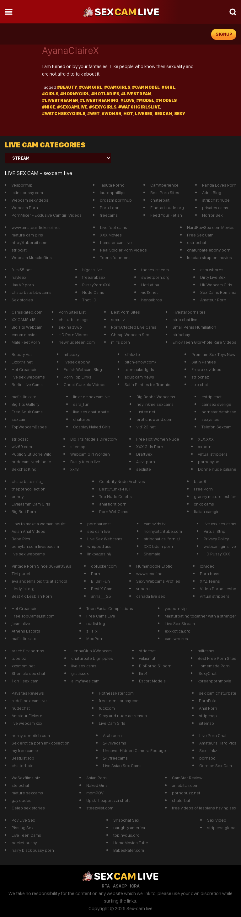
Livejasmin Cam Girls (31, 503)
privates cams (215, 207)
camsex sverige (216, 404)
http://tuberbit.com (29, 242)
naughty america (129, 827)
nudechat (21, 708)
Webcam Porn (25, 207)
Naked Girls (97, 785)
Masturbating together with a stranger (200, 615)
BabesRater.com (128, 850)
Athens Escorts (26, 630)
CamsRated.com (27, 312)
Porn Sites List (72, 312)
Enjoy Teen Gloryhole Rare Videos (204, 342)
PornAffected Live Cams (133, 327)
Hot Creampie (25, 369)
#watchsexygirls (63, 113)
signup (224, 34)
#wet (93, 113)
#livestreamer (60, 100)
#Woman (111, 113)
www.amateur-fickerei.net (36, 227)
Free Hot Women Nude (157, 439)
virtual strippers (213, 454)
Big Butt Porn (24, 511)
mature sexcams (27, 792)
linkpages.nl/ (99, 553)
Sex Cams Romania (218, 292)
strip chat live (185, 319)
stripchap (208, 715)
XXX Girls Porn (149, 446)
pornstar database (218, 411)
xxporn (205, 446)
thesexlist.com (155, 269)
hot (128, 113)
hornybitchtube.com (163, 531)
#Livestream (136, 93)
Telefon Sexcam (216, 426)
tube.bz (19, 658)
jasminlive (21, 623)
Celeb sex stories (28, 807)
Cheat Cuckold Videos (84, 384)
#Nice (48, 106)
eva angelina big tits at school (39, 581)
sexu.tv (118, 319)
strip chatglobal (221, 827)
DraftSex (144, 454)
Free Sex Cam (200, 234)
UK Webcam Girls (216, 284)
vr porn (143, 588)
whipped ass (99, 546)
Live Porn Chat (213, 735)
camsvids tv (154, 523)
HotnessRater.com (116, 693)
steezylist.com (99, 807)
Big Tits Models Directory (93, 439)
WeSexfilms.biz (26, 777)
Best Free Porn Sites (217, 658)
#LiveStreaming (99, 100)
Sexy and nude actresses (123, 715)
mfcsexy (71, 354)
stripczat (20, 439)
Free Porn (203, 488)
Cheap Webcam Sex (130, 334)
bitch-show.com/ (140, 361)
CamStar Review (187, 777)
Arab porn (112, 735)
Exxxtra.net (22, 361)
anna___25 (101, 596)
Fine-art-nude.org (167, 207)
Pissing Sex (23, 827)
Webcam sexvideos (30, 200)
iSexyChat (207, 673)
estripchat (196, 242)
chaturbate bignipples (92, 658)
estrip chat (211, 396)
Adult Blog (211, 192)
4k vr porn (145, 461)
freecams (109, 215)
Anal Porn (208, 708)
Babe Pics (21, 538)
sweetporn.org (155, 277)
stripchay (181, 334)
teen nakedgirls (139, 369)
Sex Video (216, 820)
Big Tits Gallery (25, 404)
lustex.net (146, 411)
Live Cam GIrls (112, 723)
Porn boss (209, 573)
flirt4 (143, 673)
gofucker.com (104, 566)
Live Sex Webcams (104, 538)
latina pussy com (27, 192)
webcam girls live (220, 546)
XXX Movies (111, 234)
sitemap (77, 446)
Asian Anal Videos (28, 531)
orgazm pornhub (116, 200)
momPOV (95, 792)
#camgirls (117, 87)
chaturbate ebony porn (209, 249)
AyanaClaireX (70, 50)
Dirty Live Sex (213, 277)
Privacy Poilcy (216, 538)
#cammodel (146, 87)
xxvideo (207, 566)
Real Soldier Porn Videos (123, 249)
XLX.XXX (206, 439)
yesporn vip (176, 608)
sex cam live (98, 531)
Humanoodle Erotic (154, 566)
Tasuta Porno (112, 185)
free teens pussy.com (119, 700)
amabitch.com (185, 785)
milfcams (206, 650)
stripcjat (19, 249)
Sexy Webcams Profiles (158, 581)
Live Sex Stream (180, 623)
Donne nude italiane (217, 469)
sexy (179, 113)
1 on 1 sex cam (25, 680)
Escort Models (152, 680)
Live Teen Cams (26, 835)
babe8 (200, 481)
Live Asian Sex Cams (122, 765)
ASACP (120, 885)
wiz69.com (22, 446)
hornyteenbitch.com (31, 735)
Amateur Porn (213, 299)
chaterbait (159, 200)
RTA (106, 885)
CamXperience (164, 185)
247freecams (115, 758)
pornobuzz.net (186, 792)
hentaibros (151, 299)
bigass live (92, 269)
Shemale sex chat (28, 673)
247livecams (114, 742)
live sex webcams (28, 376)
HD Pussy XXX (217, 553)
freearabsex (93, 277)
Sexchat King (24, 469)
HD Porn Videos (73, 334)
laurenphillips (113, 192)
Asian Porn (96, 777)
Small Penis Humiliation (194, 327)
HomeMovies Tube (130, 842)
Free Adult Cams (27, 411)
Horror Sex (212, 215)
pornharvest (99, 523)
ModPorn (95, 638)
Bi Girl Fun (100, 581)
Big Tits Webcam (27, 327)
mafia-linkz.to (24, 396)
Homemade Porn (214, 665)
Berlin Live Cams (27, 384)
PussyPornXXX (96, 284)
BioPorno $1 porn (155, 665)
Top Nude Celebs (115, 496)
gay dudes (21, 800)
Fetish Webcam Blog (83, 369)
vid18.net (149, 292)
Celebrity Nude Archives (122, 481)
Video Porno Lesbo (218, 588)
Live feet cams (113, 227)
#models (166, 100)
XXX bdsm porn (158, 546)
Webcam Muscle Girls (32, 257)
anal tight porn (112, 503)
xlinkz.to (132, 354)
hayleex (19, 277)
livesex (144, 113)
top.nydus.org (126, 835)
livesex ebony (77, 361)
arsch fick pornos (28, 650)
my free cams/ (25, 750)
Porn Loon (110, 207)
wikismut (147, 658)
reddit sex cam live (29, 700)
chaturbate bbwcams (31, 292)
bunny (18, 496)
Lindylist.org (23, 588)
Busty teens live (85, 461)
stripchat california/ (162, 538)
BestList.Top (23, 758)
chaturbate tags (73, 319)
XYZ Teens (210, 581)
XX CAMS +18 (23, 319)
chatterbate (23, 765)
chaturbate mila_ (27, 481)
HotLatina (150, 284)
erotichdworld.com (154, 419)
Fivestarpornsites (189, 312)
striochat (147, 650)
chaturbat (181, 800)
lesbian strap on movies (209, 257)
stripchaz (200, 376)
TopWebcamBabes (29, 426)
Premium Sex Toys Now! (213, 354)
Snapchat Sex (126, 820)
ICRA (135, 885)
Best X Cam (101, 588)
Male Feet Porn (26, 342)
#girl (168, 87)
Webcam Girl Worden (90, 454)
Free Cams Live (100, 615)
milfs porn (120, 342)
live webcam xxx (27, 723)
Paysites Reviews (28, 693)
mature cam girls (27, 234)
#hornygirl (74, 93)
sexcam (163, 113)
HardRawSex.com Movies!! (211, 227)
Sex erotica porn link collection (41, 742)
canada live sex (150, 596)
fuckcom (107, 708)
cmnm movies (25, 334)
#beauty (67, 87)
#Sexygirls (102, 106)
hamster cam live (116, 242)
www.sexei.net (150, 573)
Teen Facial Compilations (109, 608)
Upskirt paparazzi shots (108, 800)
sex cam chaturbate (217, 693)
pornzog (207, 758)
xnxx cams (204, 503)
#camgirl (90, 87)
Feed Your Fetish (166, 215)
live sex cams (83, 665)
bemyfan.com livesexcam (35, 546)
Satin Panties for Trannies (149, 384)
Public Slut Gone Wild (31, 454)
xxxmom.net (23, 665)
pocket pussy (24, 842)
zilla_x (92, 630)
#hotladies (105, 93)
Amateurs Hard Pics (217, 742)
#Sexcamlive (72, 106)
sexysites (210, 419)
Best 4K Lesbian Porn (32, 596)
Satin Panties (203, 361)
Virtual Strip (214, 531)
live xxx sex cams (220, 523)
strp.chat (199, 384)
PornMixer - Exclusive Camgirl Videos (47, 215)
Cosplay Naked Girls (91, 426)
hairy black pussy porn (33, 850)
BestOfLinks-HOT (115, 488)
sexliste (143, 469)
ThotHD (89, 299)
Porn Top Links (77, 376)
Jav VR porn (23, 284)
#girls (50, 93)
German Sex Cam (215, 765)
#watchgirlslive (139, 106)
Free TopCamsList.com (33, 615)
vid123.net (146, 426)
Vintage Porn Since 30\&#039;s (41, 566)
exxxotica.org (177, 630)
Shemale (152, 553)
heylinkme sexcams (155, 404)
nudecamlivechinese (31, 461)
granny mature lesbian (215, 496)
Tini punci (21, 573)
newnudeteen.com (77, 342)
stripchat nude (216, 200)
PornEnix (207, 700)
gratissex (80, 673)
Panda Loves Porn (219, 185)
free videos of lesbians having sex (204, 807)
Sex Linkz (208, 750)
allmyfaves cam (85, 680)
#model (145, 100)
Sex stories (22, 299)
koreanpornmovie (214, 680)
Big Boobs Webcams (156, 396)
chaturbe (81, 419)
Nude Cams (93, 292)
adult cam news (139, 376)
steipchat (20, 785)
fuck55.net (22, 269)
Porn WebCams (113, 511)
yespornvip (22, 185)
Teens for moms (115, 257)
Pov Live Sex (23, 820)
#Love (127, 100)
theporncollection (29, 488)
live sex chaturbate (91, 411)
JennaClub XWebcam (91, 650)
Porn (95, 573)
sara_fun (81, 404)
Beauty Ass (22, 354)
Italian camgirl (207, 511)
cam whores (211, 269)
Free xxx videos (206, 369)
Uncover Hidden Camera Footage (134, 750)
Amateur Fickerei (27, 715)
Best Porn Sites (164, 192)
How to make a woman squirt (39, 523)
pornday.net (209, 461)
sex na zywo (70, 327)
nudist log (95, 623)
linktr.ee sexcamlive (91, 396)
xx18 (74, 469)
